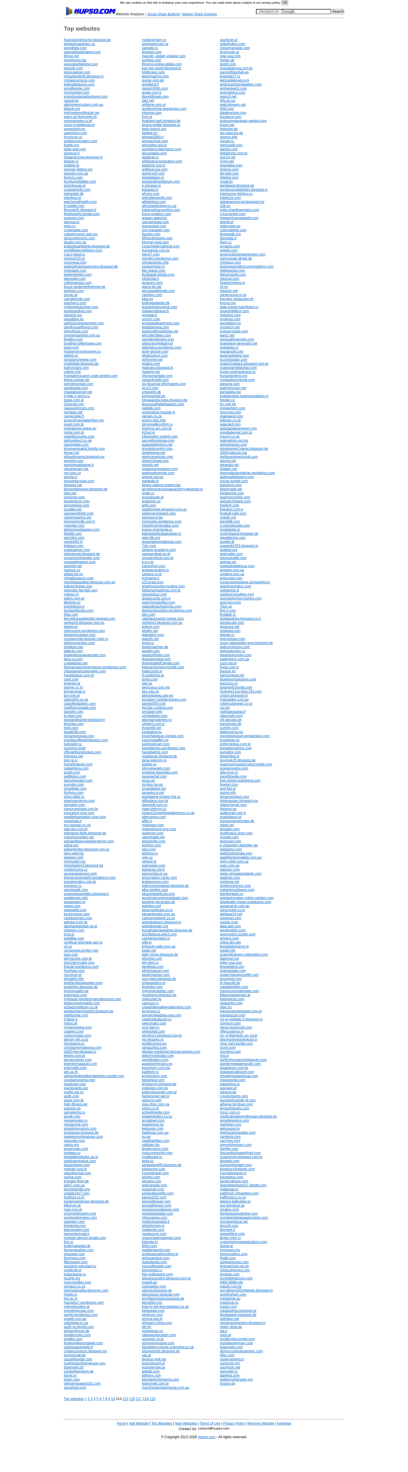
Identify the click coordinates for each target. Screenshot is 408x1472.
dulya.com (150, 679)
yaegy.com (72, 906)
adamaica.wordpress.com (161, 347)
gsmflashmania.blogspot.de (163, 1299)
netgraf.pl (149, 861)
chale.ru (148, 493)
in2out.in (148, 432)
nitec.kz (226, 1007)
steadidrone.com (233, 538)
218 (146, 1399)
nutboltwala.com (154, 1262)
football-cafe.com (233, 513)
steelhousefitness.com (81, 327)
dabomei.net (229, 959)
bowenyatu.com (76, 1149)
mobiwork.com (153, 1230)
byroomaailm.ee (76, 991)
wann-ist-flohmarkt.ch (80, 117)
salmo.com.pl (74, 598)
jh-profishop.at (153, 675)
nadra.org (71, 1145)
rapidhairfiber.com (155, 1141)
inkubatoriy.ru (74, 1044)
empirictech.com (154, 1076)
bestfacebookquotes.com (83, 983)
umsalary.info (152, 712)
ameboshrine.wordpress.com (164, 109)
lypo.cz (147, 857)
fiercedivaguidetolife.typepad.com (89, 619)
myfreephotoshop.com (81, 307)
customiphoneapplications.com (243, 1242)
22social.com (74, 404)
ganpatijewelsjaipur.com (82, 52)
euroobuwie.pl (153, 497)
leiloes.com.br (74, 1056)
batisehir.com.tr (153, 165)
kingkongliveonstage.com (83, 1343)
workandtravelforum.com (161, 182)
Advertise (284, 1423)
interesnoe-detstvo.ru (236, 194)
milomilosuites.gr (77, 1307)
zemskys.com (230, 1052)
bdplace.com (74, 546)
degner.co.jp (73, 687)
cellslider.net (229, 1319)
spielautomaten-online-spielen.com (246, 898)
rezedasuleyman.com (236, 1343)
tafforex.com (151, 1375)
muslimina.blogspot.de (159, 995)
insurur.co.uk (230, 436)
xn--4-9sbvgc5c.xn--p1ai (238, 1035)
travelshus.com (231, 1177)
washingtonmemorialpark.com (165, 898)
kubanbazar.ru (75, 1274)
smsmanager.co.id (78, 121)
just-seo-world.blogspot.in (161, 68)
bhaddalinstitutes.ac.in (81, 1157)
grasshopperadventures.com (86, 97)
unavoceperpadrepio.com (161, 1238)
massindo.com (153, 1189)
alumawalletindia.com (158, 291)
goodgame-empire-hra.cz (161, 797)
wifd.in (147, 942)
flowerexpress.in (232, 283)
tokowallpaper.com (156, 1201)
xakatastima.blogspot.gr (238, 1311)
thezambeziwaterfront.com (240, 1153)
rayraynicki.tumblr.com (81, 950)
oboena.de (228, 1092)
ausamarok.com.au (234, 906)
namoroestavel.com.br (81, 809)
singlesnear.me (153, 453)
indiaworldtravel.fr (155, 311)
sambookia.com (76, 388)
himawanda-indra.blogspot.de (164, 400)
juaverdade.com (76, 445)
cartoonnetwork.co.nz (158, 918)
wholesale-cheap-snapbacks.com (245, 902)
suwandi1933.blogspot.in (239, 546)
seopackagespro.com (80, 874)
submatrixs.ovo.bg (234, 441)
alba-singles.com (155, 890)
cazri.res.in (228, 663)
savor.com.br (74, 1100)
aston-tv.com (152, 1100)
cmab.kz (226, 182)
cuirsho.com (229, 728)
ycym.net (227, 161)
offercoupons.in (232, 1031)
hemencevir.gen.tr (155, 1096)
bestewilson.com (77, 501)
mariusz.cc (72, 570)
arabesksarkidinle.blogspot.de (87, 246)
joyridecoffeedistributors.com (86, 740)
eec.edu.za (150, 691)
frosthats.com (74, 971)
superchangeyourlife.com (239, 975)
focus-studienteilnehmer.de (84, 287)
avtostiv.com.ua (76, 173)
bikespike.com (75, 279)
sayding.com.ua (232, 574)
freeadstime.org (232, 967)
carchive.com (230, 1141)
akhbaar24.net (231, 914)
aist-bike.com (74, 538)
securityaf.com (75, 1388)
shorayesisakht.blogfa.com (84, 449)
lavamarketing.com (234, 356)
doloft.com (228, 64)
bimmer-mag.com (155, 242)
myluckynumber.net (79, 837)
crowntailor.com (76, 230)
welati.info (227, 950)
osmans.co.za (74, 1286)
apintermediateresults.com (240, 1064)
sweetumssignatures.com (83, 1137)
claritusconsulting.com (237, 594)
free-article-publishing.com (240, 780)
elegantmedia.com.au (158, 914)
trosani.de (227, 1384)
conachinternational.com (160, 246)
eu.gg (146, 1137)
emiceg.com (229, 169)
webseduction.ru (232, 651)
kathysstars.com (76, 368)
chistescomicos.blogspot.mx (85, 1351)
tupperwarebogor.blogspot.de (86, 1201)
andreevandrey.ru (155, 570)
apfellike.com (74, 938)
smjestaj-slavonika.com (160, 772)
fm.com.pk (228, 404)
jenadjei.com (229, 829)
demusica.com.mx (156, 687)
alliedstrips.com (154, 202)
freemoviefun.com (233, 1254)
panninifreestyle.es (234, 72)
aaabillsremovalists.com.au (241, 857)
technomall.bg (75, 1355)
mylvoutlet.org (75, 861)
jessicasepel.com (77, 72)
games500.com (154, 704)
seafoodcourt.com (155, 744)
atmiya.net (228, 461)
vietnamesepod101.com (82, 1384)
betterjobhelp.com (77, 275)
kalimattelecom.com (79, 84)
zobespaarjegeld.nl (78, 1347)
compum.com (230, 1023)
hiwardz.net (229, 291)
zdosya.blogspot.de (157, 1290)
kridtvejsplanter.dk (156, 303)
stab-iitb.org (151, 538)
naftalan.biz (151, 1145)
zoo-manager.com (156, 230)
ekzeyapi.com (230, 841)
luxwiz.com (228, 1307)
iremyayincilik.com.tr (79, 521)
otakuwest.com (231, 416)
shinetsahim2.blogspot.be (83, 865)
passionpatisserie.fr (79, 465)
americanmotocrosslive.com (163, 586)
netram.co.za (152, 416)
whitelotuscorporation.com (162, 161)
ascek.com (72, 1116)
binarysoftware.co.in (157, 910)
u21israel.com (153, 582)
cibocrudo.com (231, 716)
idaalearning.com (233, 113)
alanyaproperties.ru (157, 720)
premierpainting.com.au (82, 335)
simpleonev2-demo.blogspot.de (244, 449)
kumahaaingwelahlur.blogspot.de (167, 930)
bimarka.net (73, 485)
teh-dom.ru (150, 963)
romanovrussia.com (79, 736)
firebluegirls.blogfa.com (81, 214)
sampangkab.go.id (156, 554)
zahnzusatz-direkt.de (236, 258)
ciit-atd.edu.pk (231, 720)
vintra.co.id (150, 1108)
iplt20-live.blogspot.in (80, 1052)
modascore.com (154, 1234)
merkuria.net (229, 882)
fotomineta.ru (152, 1270)
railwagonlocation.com (159, 1335)
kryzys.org (228, 303)
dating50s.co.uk (76, 700)
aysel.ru (148, 643)
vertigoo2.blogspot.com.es (162, 623)
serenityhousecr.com (236, 1145)
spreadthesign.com (156, 1205)
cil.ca (68, 946)
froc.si (68, 1242)
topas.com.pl (74, 400)
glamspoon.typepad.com (161, 1294)
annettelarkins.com (234, 1120)
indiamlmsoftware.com (237, 890)
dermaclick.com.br (78, 959)
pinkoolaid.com (153, 1031)
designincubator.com (80, 635)
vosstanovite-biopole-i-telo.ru (86, 639)
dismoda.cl (228, 238)
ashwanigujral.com (234, 1262)
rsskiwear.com (153, 825)
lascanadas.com (154, 153)
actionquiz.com (75, 995)
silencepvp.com (154, 817)
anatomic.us (151, 501)
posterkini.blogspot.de (81, 987)
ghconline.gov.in (154, 145)
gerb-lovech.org (154, 129)
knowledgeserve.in (234, 946)
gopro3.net (228, 97)
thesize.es (227, 671)
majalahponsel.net (78, 392)
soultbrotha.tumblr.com (237, 1339)
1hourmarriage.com (235, 48)
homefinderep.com (78, 764)
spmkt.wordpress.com (81, 1315)
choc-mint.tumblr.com (236, 1044)
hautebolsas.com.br (79, 675)
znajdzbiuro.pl (230, 817)
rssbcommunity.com (157, 1153)
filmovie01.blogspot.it (80, 210)
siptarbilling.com (232, 1234)
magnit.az (149, 1282)
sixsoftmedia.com (233, 776)
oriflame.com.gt (154, 105)
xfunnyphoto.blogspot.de (161, 1351)
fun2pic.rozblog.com (157, 708)
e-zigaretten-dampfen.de (239, 845)
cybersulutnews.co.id (236, 704)
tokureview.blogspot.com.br (241, 1011)
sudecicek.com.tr (233, 813)
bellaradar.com (153, 1311)
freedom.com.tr (231, 509)
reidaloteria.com (76, 768)
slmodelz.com (74, 805)
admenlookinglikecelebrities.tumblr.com (94, 1076)
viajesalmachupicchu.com (161, 606)
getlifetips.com (75, 776)
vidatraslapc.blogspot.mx (239, 801)
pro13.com (150, 388)
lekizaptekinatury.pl (234, 80)
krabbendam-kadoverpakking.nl (244, 396)
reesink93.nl (73, 542)
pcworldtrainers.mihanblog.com (244, 955)
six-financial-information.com (164, 384)
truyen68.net (151, 728)
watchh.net (150, 639)
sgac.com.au (230, 865)
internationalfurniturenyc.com (86, 1290)
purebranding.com (78, 311)
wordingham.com (233, 1294)
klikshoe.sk (72, 1205)
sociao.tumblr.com (234, 481)
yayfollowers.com (155, 1060)
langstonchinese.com (80, 360)
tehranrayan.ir (74, 691)
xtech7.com (151, 254)
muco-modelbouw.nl (79, 125)
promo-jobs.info (154, 420)
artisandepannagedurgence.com (89, 841)
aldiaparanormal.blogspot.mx (242, 202)
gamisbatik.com (76, 890)
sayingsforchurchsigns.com (241, 598)
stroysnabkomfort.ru (157, 424)
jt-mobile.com (74, 206)
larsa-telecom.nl (154, 760)
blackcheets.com (77, 1165)
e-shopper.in (151, 186)
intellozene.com (76, 1015)
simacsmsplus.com (234, 797)
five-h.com (228, 611)
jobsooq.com (152, 113)
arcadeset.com (153, 1120)
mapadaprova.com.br (236, 68)
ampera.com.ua (232, 570)
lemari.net (71, 453)
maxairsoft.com (231, 351)
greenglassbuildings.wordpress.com (247, 473)
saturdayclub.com (77, 1173)
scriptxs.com (151, 60)
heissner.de (229, 129)
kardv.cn (70, 1375)
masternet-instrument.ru (82, 351)
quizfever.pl (229, 40)
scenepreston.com (234, 768)
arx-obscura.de (231, 133)
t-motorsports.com (234, 1096)
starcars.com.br (76, 829)
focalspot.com (230, 117)
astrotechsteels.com (235, 501)
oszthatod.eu (152, 732)
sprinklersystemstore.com (161, 149)
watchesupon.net (233, 388)
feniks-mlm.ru (230, 1238)
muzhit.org (72, 1278)
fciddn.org (71, 145)
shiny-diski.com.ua (234, 861)
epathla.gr (71, 165)
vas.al (146, 1355)
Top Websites (161, 1423)
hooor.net (227, 125)
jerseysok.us (229, 52)
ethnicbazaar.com (155, 971)
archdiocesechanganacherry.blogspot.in (172, 489)
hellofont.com (230, 315)
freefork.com (229, 505)
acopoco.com (152, 283)
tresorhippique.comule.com (162, 736)
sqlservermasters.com (159, 513)
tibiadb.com (72, 534)
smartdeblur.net (154, 789)
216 (132, 1399)
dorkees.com (74, 291)
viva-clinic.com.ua (155, 1104)
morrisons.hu (230, 1250)
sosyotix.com (74, 785)
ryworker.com (74, 526)
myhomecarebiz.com (158, 991)
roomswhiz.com (154, 1286)
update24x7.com (77, 1193)
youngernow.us (153, 1367)
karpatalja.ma (230, 392)
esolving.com (74, 218)
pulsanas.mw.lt (153, 870)
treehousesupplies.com (237, 1133)
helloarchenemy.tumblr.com (163, 667)
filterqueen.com (76, 1262)
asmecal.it (71, 153)
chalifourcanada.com (80, 708)
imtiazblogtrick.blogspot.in (83, 76)
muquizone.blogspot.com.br (241, 1157)
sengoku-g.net (153, 793)
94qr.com (71, 615)
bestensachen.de (155, 647)
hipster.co (227, 400)
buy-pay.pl (71, 696)
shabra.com (151, 364)
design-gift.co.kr (76, 1040)
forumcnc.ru (73, 137)
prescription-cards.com (159, 878)
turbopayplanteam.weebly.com (243, 121)
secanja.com (151, 1181)
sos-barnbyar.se (232, 1205)
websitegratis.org (155, 926)
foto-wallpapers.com (157, 1274)
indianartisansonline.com (161, 210)
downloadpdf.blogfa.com (160, 663)
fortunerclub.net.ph (234, 1266)
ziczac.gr (70, 295)
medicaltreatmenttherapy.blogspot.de (248, 1116)
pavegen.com (74, 1222)
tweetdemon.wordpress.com (163, 748)
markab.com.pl (75, 1169)
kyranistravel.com (155, 1173)
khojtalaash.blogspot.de (238, 1315)
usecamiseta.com (155, 222)
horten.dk (227, 60)
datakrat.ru (150, 157)
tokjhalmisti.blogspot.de (82, 554)
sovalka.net (72, 509)
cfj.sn (224, 287)
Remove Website (261, 1423)
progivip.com (230, 1274)
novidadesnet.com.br (236, 432)
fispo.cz (226, 242)
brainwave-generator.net (238, 343)
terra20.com (229, 1226)
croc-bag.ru (151, 1027)
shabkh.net (228, 469)
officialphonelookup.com (82, 752)
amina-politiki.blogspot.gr (161, 125)
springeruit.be (152, 517)
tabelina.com (230, 1375)
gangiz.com (229, 149)
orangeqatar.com (233, 971)
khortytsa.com (75, 1258)
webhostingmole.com (158, 473)
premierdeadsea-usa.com (161, 1015)
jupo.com (71, 955)
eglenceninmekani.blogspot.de (165, 886)
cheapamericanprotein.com (85, 671)
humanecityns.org (233, 376)
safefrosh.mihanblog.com (239, 1193)
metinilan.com (230, 1125)
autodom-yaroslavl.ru (80, 1266)
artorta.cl (70, 477)
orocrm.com (151, 319)
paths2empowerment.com (84, 323)
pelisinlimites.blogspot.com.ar (86, 849)
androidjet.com (231, 554)
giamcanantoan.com (157, 457)
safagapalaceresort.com (238, 428)
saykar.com (72, 1177)
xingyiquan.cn (152, 1331)
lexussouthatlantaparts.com (163, 404)
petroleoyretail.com (78, 384)
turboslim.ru (73, 744)
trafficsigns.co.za (233, 1197)
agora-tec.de (151, 287)
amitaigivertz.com (233, 88)
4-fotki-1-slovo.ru (77, 396)
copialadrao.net (76, 663)
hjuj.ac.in (70, 1299)
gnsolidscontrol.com (157, 449)
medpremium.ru (154, 40)
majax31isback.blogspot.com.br (244, 364)
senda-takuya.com (234, 1181)
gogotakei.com (231, 165)
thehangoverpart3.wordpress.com (90, 878)
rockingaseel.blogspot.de (239, 534)
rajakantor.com (231, 1003)
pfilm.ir (147, 821)
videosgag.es (230, 226)
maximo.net (151, 372)
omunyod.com (231, 979)
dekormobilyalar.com (158, 1056)
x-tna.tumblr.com (233, 214)
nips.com (149, 849)
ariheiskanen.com (233, 445)
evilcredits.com (75, 1068)
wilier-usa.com (231, 963)
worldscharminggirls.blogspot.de (88, 1011)
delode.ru (227, 635)
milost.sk (70, 1023)
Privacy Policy (234, 1423)
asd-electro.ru (74, 1112)
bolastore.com (231, 485)
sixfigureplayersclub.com (239, 457)
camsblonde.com (77, 299)
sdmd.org (71, 845)
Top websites (74, 1399)
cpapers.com (74, 1031)
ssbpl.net (227, 825)
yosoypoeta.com (232, 1080)
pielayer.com (73, 857)
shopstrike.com (153, 841)
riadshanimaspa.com (80, 1161)
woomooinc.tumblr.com (237, 934)
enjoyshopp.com (232, 639)
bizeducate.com (232, 623)
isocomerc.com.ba (156, 1068)
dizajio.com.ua (75, 242)
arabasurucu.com (155, 882)
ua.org (225, 708)
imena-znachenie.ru (157, 530)
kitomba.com (74, 724)
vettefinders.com (232, 44)
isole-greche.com (155, 351)
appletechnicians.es (157, 1064)
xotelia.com (229, 250)
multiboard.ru (152, 1157)
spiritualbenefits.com (157, 1193)
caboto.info (72, 372)
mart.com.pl (73, 1209)
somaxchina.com (155, 141)
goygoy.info (229, 137)
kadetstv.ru (150, 1072)
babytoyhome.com (78, 586)
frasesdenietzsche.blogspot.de (87, 40)
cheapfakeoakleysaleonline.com (166, 1007)
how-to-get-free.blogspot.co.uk (165, 1307)
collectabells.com (233, 230)
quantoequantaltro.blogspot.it (86, 894)
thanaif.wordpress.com (81, 967)
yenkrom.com (152, 1315)
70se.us (226, 606)
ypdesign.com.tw (155, 1088)
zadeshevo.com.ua (234, 659)
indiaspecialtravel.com (237, 1072)
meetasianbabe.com (157, 1214)
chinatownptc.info (155, 262)
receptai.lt (149, 315)
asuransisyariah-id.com (237, 1100)
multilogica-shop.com (236, 833)
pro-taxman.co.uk (77, 825)
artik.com (149, 505)
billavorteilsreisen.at (235, 995)
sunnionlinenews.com (80, 1218)
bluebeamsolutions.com (238, 679)
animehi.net (73, 566)
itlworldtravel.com (155, 97)
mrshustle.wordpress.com (161, 521)
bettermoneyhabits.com (82, 1003)
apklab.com (151, 1371)
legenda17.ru (230, 76)
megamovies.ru (76, 1120)
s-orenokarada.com (235, 526)
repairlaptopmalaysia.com (161, 542)
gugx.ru (69, 226)
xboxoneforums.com (79, 238)
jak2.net (148, 101)
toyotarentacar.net (234, 1222)
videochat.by (151, 999)
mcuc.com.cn (230, 1112)
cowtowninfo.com (77, 190)
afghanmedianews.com (81, 530)
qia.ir (223, 1331)
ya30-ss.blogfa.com (79, 1327)
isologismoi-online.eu (80, 428)
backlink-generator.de (158, 902)
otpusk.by (71, 101)
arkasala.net (229, 465)
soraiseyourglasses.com (160, 1209)
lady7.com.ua (74, 1185)
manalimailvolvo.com (158, 339)
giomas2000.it (153, 137)
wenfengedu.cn (231, 894)
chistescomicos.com (79, 80)
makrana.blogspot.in (157, 368)
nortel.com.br (74, 432)
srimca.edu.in (152, 1319)
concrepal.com (75, 262)
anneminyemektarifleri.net (83, 420)
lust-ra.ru (70, 760)
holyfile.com (229, 1149)
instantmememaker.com (160, 526)
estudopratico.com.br (80, 882)
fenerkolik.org (230, 234)
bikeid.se (70, 627)
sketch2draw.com (155, 461)
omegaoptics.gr (154, 983)
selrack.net (150, 465)
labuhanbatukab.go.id (80, 926)
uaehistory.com (75, 133)
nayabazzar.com (232, 1015)
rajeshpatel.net (153, 837)
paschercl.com (75, 303)
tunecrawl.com (231, 578)
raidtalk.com (151, 408)
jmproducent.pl (153, 1363)
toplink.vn (149, 764)
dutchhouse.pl (75, 186)
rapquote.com (74, 1141)
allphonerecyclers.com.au (83, 105)
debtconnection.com (79, 643)
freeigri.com (229, 785)
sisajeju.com (229, 1209)
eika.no (147, 299)
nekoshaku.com (154, 1023)
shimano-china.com (157, 1323)
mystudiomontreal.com (237, 380)
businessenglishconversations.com (246, 267)
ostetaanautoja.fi (232, 712)
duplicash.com (75, 1084)
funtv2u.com (73, 177)
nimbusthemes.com (235, 1270)
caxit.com (71, 679)
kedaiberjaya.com (155, 327)
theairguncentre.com (235, 655)
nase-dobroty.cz (154, 809)
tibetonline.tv (229, 756)
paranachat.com (154, 776)
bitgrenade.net (231, 489)
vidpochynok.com (233, 805)
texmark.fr (227, 1230)
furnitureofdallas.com (80, 182)
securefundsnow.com (158, 441)
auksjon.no (72, 1108)
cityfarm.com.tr (153, 724)
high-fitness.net (75, 1104)
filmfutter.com (152, 987)
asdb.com (71, 1096)
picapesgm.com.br (234, 1068)
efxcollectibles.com (156, 335)
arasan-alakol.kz (154, 218)
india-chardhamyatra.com (239, 210)
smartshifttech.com (234, 311)
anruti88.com (230, 521)
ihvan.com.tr (229, 667)
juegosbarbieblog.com (81, 64)
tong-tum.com (230, 412)
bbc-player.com (153, 271)
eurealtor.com (230, 752)
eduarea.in (150, 190)
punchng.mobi (75, 748)
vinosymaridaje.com (157, 376)
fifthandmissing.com (157, 238)
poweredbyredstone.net (160, 331)
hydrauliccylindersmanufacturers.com (92, 999)
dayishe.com (73, 712)
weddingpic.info (76, 898)
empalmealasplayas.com (239, 1076)
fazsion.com (151, 234)
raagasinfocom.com (79, 408)
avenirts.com (74, 461)
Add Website (139, 1423)
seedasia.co (229, 347)
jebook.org (72, 109)
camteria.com (230, 1137)
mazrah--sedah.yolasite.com (164, 56)
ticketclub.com (75, 1226)
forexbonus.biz (75, 60)
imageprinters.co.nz (157, 1116)
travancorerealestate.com (239, 991)
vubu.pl (225, 1335)
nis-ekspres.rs (153, 1040)
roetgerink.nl (229, 590)
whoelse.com (152, 959)
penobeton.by (230, 323)
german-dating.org (78, 169)
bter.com (148, 615)
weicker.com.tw (75, 922)
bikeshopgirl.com (233, 275)
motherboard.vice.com (159, 829)
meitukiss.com (231, 849)
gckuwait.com (74, 1254)
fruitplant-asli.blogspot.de (161, 121)
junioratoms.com (232, 92)
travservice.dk (230, 724)
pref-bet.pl (227, 789)
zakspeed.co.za (76, 1323)
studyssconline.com (235, 497)
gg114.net (227, 157)
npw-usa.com (230, 56)
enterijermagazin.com (80, 1064)
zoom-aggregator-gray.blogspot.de (246, 643)
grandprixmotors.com (80, 1129)
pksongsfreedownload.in (238, 1040)
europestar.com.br (156, 250)
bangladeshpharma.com (160, 1379)
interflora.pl (72, 198)
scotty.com (72, 772)
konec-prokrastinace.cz (237, 372)
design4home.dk (76, 1331)
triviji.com (71, 728)
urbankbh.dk (151, 392)
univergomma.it (232, 1359)
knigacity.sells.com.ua (158, 946)
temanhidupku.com (234, 1108)
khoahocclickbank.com (237, 1169)
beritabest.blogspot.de (237, 186)
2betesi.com (229, 177)
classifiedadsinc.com (80, 704)
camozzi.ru (150, 1003)
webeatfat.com (75, 910)
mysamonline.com (78, 1027)
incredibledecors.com (236, 1278)
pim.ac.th (71, 1072)
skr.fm (146, 1327)
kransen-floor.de (76, 1181)
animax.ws (228, 562)
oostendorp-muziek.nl (158, 412)
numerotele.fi (74, 416)
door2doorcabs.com (79, 963)
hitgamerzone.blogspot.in (83, 157)
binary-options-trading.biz (161, 485)
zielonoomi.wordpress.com (84, 631)
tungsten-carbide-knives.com (164, 700)
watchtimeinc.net (233, 105)
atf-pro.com (151, 194)
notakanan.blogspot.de (159, 756)
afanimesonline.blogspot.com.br (166, 1278)
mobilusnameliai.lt (155, 1222)
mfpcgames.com (154, 1218)
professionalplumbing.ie (160, 1254)
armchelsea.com (76, 505)
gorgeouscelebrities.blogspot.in (244, 190)
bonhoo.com (151, 845)
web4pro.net (151, 906)
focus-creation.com (156, 214)
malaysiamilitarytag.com (238, 368)
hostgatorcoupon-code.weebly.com (90, 376)
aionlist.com (151, 1177)
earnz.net (227, 335)
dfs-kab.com (229, 173)
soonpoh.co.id (153, 1339)
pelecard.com (230, 424)
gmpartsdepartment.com (160, 323)
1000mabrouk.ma (233, 453)
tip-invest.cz (151, 1011)
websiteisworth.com (157, 198)
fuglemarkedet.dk (77, 1246)
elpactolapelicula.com (158, 894)
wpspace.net (229, 627)
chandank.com (75, 271)
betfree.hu (149, 133)
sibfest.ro (71, 356)
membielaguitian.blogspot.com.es (89, 582)
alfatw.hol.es (73, 574)
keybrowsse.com (77, 914)
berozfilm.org (152, 1303)
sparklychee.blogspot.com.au (164, 509)
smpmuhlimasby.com (80, 1214)
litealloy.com (73, 339)
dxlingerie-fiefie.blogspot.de (85, 833)
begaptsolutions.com (236, 748)
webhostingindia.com (236, 853)
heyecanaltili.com (233, 558)
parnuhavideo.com (78, 780)
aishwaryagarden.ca (79, 44)
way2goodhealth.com (80, 202)
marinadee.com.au (234, 700)
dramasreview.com (156, 659)
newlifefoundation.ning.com (85, 817)
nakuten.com (230, 870)
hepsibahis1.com (155, 752)
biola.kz (148, 1161)
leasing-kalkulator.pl (235, 1201)
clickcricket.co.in (232, 910)
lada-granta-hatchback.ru (239, 307)
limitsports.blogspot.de (159, 1084)
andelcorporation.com (80, 141)
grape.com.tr (151, 92)
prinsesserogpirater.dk (237, 821)
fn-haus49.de (230, 983)
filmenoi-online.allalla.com (161, 64)
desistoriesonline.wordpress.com (167, 611)
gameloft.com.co (154, 805)
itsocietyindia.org (77, 1189)
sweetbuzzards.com (79, 436)
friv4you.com (74, 793)
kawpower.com (231, 1347)
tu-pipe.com (73, 716)
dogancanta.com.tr (156, 598)
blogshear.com (153, 1080)
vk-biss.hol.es (152, 785)
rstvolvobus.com (154, 594)
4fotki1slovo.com (155, 356)
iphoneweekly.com (156, 768)
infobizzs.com (230, 198)
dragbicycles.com (77, 1335)
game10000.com (155, 88)
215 (125, 1399)
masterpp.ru (229, 1303)
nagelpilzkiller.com (234, 987)
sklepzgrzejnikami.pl (157, 343)
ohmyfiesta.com (76, 331)
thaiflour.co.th (74, 1197)
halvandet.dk (74, 194)
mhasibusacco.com (79, 578)
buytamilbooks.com (79, 611)
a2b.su (225, 206)
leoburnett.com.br (155, 1384)
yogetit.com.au (75, 1319)
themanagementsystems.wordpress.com (95, 667)
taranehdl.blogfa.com (236, 687)
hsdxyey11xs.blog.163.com (241, 691)
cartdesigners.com (78, 918)
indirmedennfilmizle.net (81, 113)
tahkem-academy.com (159, 550)
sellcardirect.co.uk (78, 441)
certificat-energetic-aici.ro (83, 942)
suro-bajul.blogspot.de (159, 979)
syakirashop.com (77, 550)
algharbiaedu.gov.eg (157, 696)
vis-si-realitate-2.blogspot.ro (241, 1019)
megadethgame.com (79, 562)
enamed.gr (72, 683)
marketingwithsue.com (237, 566)
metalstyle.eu (230, 1299)
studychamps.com (156, 975)
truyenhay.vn (230, 740)
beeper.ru (71, 161)
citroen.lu (227, 141)
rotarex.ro (71, 594)
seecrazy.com (230, 602)
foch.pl (147, 117)
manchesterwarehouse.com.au (165, 1388)
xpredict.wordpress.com (160, 258)
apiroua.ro (71, 222)
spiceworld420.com (79, 513)
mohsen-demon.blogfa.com (85, 1238)
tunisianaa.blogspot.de (81, 1133)
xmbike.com (73, 1339)
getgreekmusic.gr (155, 44)
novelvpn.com (230, 918)
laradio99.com (75, 732)
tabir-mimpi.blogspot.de (160, 955)
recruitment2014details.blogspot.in (246, 1290)
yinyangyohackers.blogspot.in (242, 1323)
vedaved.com (230, 631)
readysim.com (153, 833)
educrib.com (73, 68)
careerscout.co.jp (233, 295)
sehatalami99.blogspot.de (161, 1165)
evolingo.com (230, 319)
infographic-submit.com (160, 436)
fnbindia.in (150, 1242)
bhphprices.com (232, 999)
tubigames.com (153, 1169)
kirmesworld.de (153, 396)
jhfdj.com (227, 109)
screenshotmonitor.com (82, 558)
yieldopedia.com (232, 271)
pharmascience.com (79, 801)
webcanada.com (154, 1185)
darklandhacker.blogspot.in (84, 720)
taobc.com (72, 1379)
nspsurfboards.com (156, 1266)
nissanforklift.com (155, 380)
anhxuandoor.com (155, 1258)
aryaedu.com (230, 246)
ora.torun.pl (72, 975)
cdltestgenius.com (78, 283)
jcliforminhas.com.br (235, 744)
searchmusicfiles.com (158, 602)
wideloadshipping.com (237, 477)
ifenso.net (71, 56)
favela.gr (226, 1246)
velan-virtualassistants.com (241, 874)
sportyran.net (230, 1367)
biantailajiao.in (153, 177)
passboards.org (76, 1088)
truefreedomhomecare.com (84, 1363)
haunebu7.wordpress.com (84, 1303)
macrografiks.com (77, 1282)
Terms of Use (210, 1423)
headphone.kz (153, 1125)
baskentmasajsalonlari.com (85, 655)
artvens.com (229, 938)
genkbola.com (153, 967)
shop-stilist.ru (74, 797)
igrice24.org (73, 315)
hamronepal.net (232, 675)
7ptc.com (149, 546)
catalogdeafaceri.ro (156, 1019)
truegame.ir (151, 578)
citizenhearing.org (77, 517)
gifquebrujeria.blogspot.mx (84, 457)
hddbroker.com (153, 72)
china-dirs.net (230, 942)
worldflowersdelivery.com (83, 250)
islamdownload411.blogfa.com (243, 1185)
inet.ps (147, 683)
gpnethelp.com (75, 48)
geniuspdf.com (231, 145)
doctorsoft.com (153, 173)
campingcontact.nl (156, 938)
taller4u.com (73, 651)
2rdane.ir (70, 1019)
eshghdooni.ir (74, 606)
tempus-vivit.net (154, 1359)
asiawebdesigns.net (157, 445)
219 (152, 1399)
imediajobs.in (230, 530)
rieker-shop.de (231, 1327)
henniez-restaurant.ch (236, 299)
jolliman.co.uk (230, 420)
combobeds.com (154, 716)
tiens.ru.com (73, 659)
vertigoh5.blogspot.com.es (84, 623)
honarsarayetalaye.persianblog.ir (245, 582)
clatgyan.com (74, 930)
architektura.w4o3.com (159, 934)
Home (121, 1423)
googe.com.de (153, 80)
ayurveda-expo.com (79, 481)
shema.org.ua (152, 477)
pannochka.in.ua (154, 874)
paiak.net (149, 950)
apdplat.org (228, 550)
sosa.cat (148, 780)
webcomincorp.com (235, 647)
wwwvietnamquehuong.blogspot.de (91, 267)
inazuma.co (229, 683)
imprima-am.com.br (157, 428)
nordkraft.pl (72, 1270)
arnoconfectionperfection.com (242, 254)
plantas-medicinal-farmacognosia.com (171, 1052)
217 (139, 1399)
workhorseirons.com (235, 886)
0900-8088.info (231, 1282)
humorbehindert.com (236, 1165)
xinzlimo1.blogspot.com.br (162, 1035)
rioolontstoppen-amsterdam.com (245, 736)
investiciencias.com (79, 1311)
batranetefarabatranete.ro (161, 534)
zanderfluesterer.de (79, 1371)
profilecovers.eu (154, 1044)
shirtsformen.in (153, 1226)
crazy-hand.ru (74, 254)
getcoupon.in (230, 1129)
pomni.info (228, 793)
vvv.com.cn (72, 473)
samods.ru (150, 48)
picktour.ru (150, 853)
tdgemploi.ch (74, 1367)
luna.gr (69, 934)
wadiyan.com (230, 878)
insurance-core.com (79, 813)
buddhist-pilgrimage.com (83, 343)
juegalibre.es (74, 319)
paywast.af (228, 1088)
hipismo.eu (228, 809)
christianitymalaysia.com (82, 1048)
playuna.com (230, 384)
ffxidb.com (227, 1258)
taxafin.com (151, 651)
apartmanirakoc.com (235, 586)
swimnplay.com (153, 865)
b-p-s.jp (147, 562)
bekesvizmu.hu (231, 732)
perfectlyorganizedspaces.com (243, 1060)
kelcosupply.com (76, 1230)
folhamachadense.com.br (161, 590)
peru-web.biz (74, 853)
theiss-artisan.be (76, 380)
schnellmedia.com (156, 1112)
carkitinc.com (152, 295)
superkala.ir (73, 821)
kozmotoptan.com (233, 360)
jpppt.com (71, 347)
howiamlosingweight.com (239, 218)
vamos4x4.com (153, 566)
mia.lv (224, 1056)
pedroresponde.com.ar (159, 1092)
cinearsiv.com (74, 497)
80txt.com (149, 1246)
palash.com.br (231, 1286)
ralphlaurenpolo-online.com (163, 619)
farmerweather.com (79, 1250)
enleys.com (151, 627)
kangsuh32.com (154, 1197)
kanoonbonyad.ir (77, 1234)
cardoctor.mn (230, 1363)
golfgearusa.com (155, 169)
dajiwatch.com (153, 635)
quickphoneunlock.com (159, 307)
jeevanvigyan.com (78, 1060)
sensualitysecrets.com (237, 339)
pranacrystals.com (234, 331)
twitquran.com (153, 1129)
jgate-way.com (75, 149)
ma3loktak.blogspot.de (81, 364)
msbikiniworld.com (156, 1250)
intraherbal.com (232, 493)
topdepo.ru (72, 1153)
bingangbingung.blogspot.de (85, 489)
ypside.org (228, 517)
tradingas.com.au (155, 1133)
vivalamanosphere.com (159, 469)
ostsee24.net (230, 327)
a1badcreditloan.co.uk (81, 1007)
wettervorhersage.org (236, 1379)
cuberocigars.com (77, 1035)
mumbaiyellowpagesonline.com (244, 1218)
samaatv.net (73, 412)
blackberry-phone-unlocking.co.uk (168, 1347)
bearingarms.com (155, 76)
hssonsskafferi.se (155, 740)
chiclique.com (230, 262)
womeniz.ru (72, 886)
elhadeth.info (74, 979)
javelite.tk (227, 542)
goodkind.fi (150, 84)
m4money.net (152, 360)
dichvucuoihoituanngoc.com (241, 1351)
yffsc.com (227, 1355)
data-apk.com (230, 926)
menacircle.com (76, 1125)
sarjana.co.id (152, 574)
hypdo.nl (70, 1294)
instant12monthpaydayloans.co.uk (168, 813)
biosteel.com (229, 1161)
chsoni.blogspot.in (234, 696)
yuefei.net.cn (74, 1092)
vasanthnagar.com (78, 1359)
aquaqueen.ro (74, 902)
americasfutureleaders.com (241, 84)
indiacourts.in (152, 671)
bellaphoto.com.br (233, 153)
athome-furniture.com (236, 1104)
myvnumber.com (76, 92)
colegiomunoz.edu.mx (81, 234)
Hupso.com (207, 1437)
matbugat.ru (229, 1189)
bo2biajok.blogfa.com (158, 275)
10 (113, 1399)
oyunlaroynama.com (79, 1080)
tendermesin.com (155, 1149)
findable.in (228, 615)
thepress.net (73, 756)
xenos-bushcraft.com (236, 1027)
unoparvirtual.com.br (157, 558)
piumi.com (228, 1048)
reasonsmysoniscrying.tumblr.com (246, 764)
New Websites (186, 1423)
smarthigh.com (75, 789)
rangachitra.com (154, 1048)
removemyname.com (158, 1343)
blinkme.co (72, 602)
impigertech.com (232, 408)
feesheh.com (152, 52)
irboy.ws (70, 493)
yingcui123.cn (74, 258)
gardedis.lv (150, 481)
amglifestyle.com (77, 88)
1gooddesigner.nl (233, 1173)
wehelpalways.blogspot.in (161, 922)
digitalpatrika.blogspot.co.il (240, 619)
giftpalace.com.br (155, 801)
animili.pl (226, 222)
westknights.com (233, 930)
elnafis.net (150, 631)
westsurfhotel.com (156, 655)
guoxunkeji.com (154, 226)
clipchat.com (229, 279)
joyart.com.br (74, 424)
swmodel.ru (229, 1371)
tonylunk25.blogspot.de (237, 760)
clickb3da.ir (150, 279)
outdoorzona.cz (76, 870)
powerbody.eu (75, 129)
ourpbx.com (229, 922)
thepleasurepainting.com (239, 1214)
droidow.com (73, 647)
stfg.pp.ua (227, 101)
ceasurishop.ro (153, 267)
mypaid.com (229, 837)
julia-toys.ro (229, 772)
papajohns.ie (230, 1084)
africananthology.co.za (159, 206)
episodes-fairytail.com (80, 590)
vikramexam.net (76, 469)
